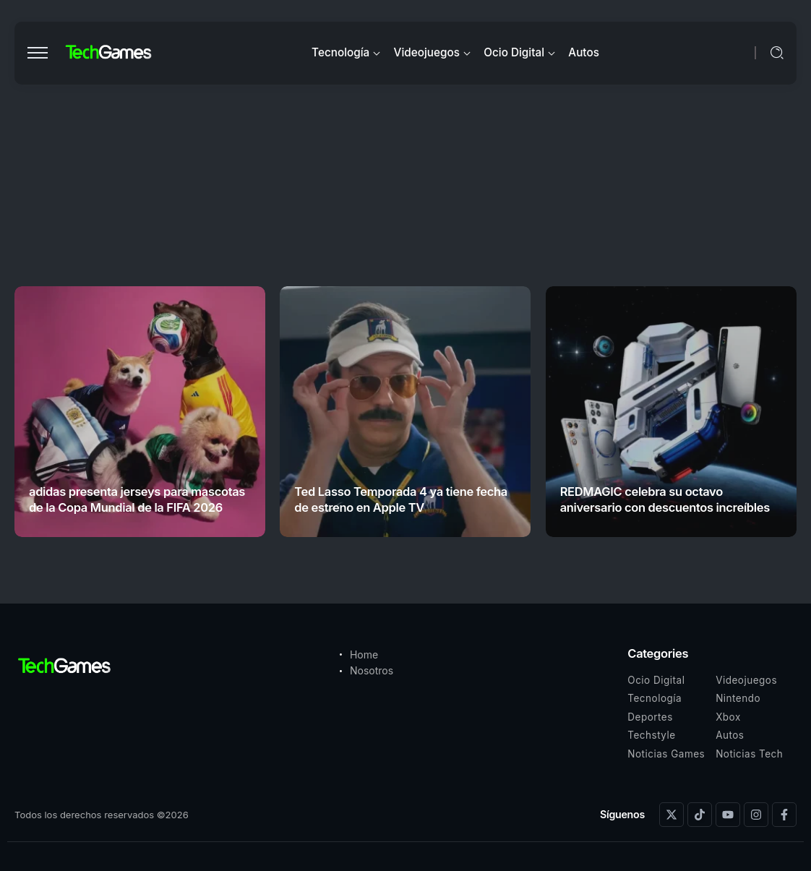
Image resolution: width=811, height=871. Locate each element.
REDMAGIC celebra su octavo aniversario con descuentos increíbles (665, 499)
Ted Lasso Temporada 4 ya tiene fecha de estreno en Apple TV (400, 499)
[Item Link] (139, 411)
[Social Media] (671, 814)
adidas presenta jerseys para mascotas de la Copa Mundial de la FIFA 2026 (137, 499)
